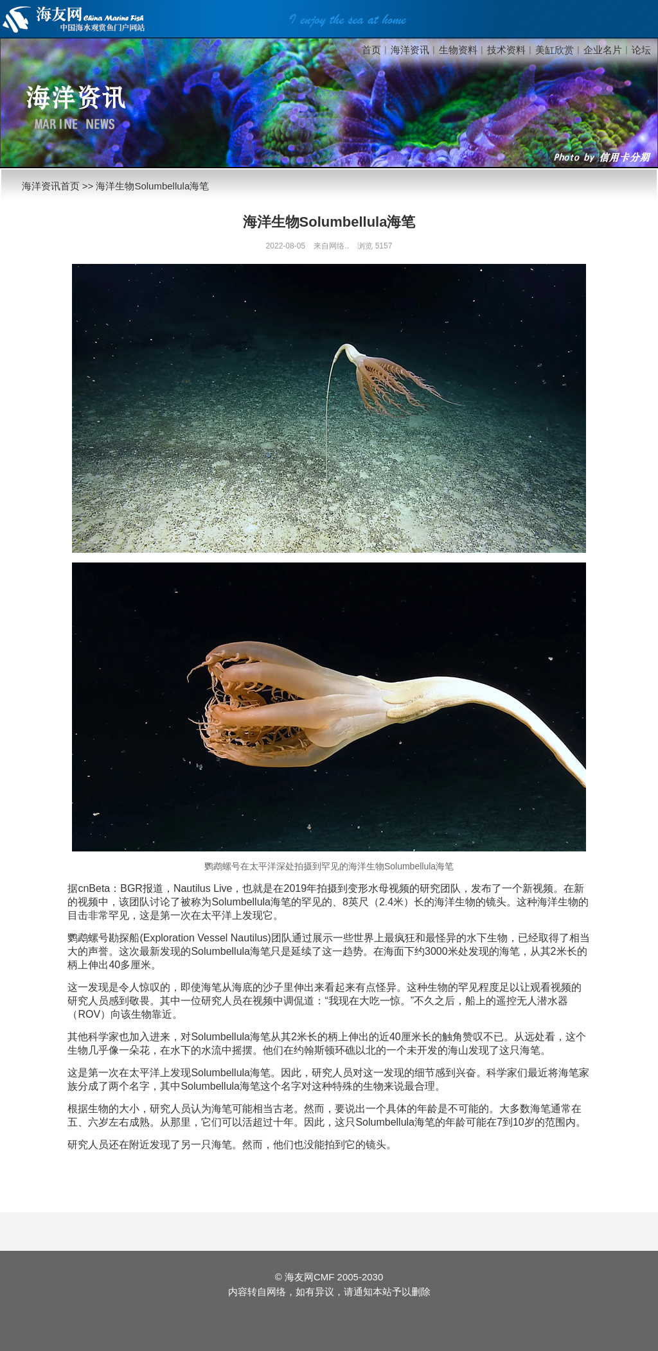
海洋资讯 (410, 49)
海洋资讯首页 (51, 185)
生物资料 (458, 49)
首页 (371, 49)
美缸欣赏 (554, 49)
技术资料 (506, 49)
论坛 (641, 49)
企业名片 (602, 49)
